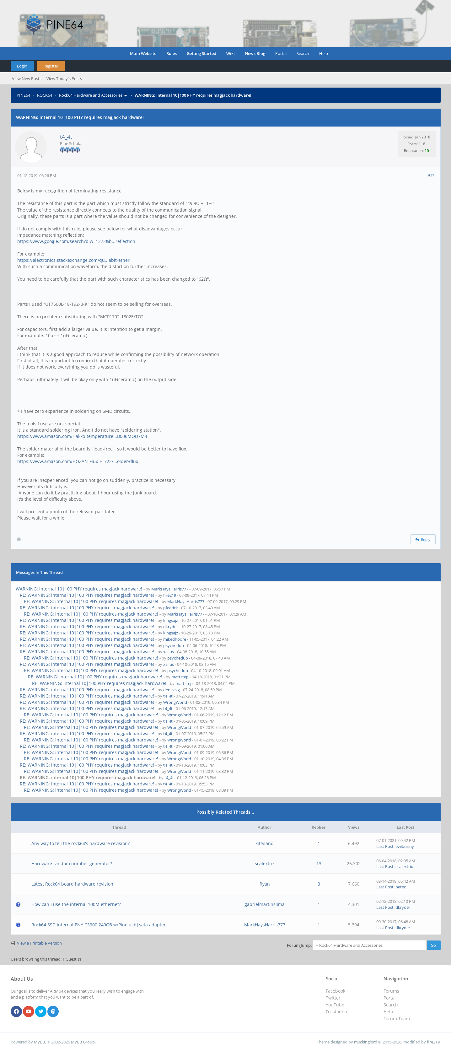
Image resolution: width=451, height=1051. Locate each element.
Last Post (385, 846)
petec (400, 887)
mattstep (180, 677)
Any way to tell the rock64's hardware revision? (80, 843)
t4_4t (66, 136)
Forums (391, 991)
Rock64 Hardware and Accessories (90, 95)
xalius (168, 652)
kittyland (264, 843)
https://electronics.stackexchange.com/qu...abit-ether (73, 260)
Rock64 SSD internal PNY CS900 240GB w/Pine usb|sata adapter (98, 925)
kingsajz (170, 620)
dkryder (170, 626)
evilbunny (404, 846)
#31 (431, 175)
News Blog (255, 53)
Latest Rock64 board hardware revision (72, 884)
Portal (281, 53)
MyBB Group (83, 1042)
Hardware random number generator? (71, 863)
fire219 (169, 595)
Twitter (333, 998)
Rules (171, 53)
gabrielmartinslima (264, 904)
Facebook (335, 991)
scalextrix (265, 863)
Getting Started (201, 53)
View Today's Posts (64, 78)
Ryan (265, 884)
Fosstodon (336, 1012)
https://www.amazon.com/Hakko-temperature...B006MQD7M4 (82, 436)
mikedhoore (174, 639)
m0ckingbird (365, 1042)
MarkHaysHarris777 (169, 589)
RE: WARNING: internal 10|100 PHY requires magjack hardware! (87, 595)
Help (323, 53)
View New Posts (26, 78)
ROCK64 (44, 95)
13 (318, 863)
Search (303, 53)
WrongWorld (175, 702)
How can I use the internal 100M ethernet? (76, 904)
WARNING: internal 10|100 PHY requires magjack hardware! (79, 589)
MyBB (39, 1042)
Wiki (230, 53)
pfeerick (170, 608)
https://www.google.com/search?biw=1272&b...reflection (76, 241)
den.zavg (171, 690)
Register (50, 66)
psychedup (173, 645)
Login (22, 66)
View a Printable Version (39, 943)
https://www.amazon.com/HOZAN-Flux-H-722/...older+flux (77, 461)
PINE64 (23, 95)
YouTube (335, 1005)
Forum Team (397, 1018)
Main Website (143, 53)
